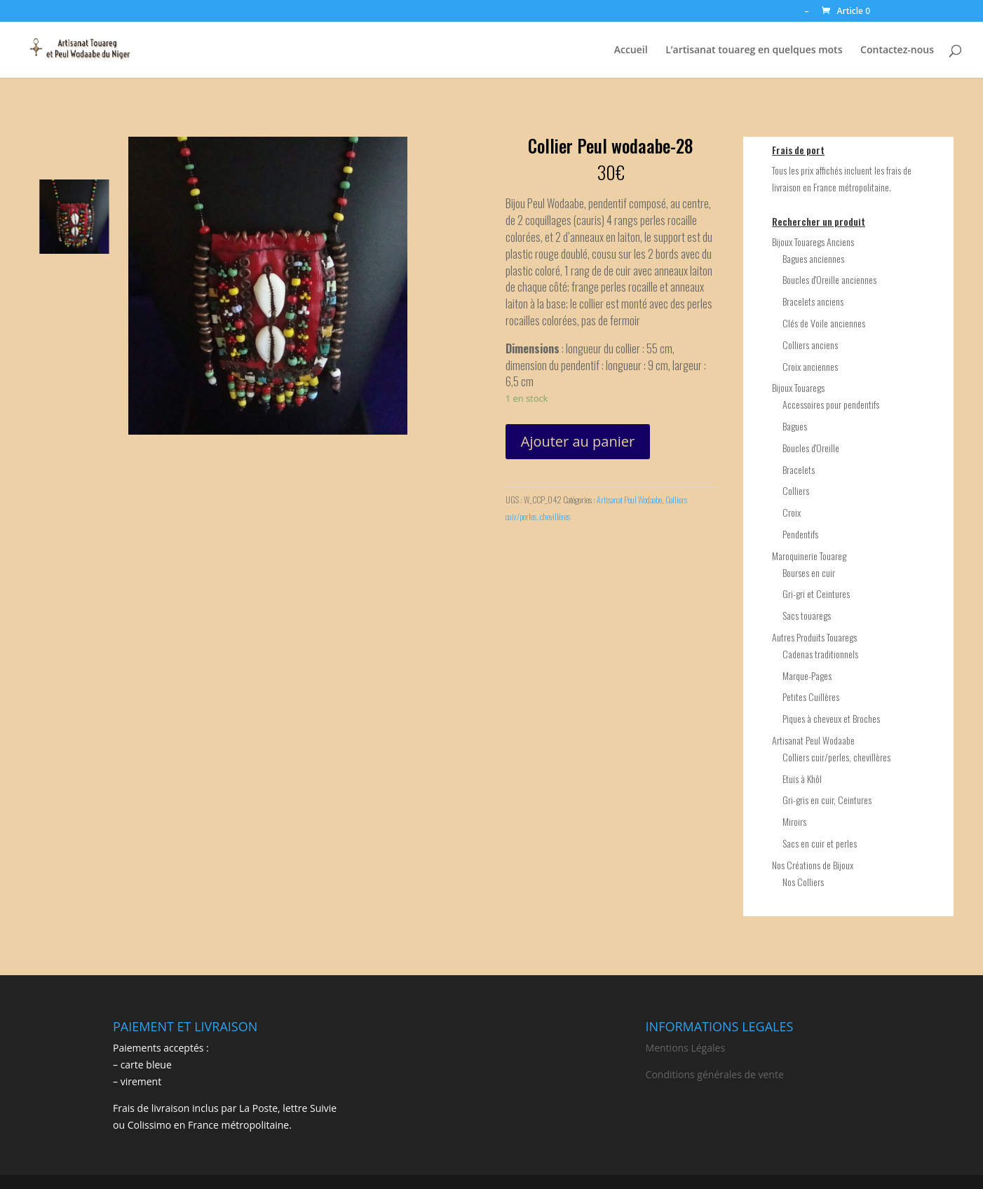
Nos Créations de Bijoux (812, 864)
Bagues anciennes (813, 258)
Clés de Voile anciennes (823, 322)
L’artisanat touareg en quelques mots (753, 50)
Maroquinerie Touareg (809, 555)
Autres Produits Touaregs (814, 637)
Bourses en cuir (808, 572)
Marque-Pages (807, 675)
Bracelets (798, 469)
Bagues (794, 426)
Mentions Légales (686, 1047)
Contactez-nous (897, 50)
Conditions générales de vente (715, 1074)
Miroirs (794, 821)
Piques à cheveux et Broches (831, 718)
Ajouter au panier (578, 441)
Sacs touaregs (806, 615)
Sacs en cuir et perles (819, 843)
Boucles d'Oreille (810, 447)
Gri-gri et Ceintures (816, 593)
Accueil (631, 50)
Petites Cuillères (810, 696)
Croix (791, 512)
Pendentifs (800, 533)
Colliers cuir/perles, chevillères (836, 756)
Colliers (795, 490)
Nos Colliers (803, 881)
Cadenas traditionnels (820, 653)
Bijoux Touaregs (798, 387)
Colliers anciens (810, 344)
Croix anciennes (810, 366)
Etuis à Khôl (802, 778)
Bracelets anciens (812, 301)
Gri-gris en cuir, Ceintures (827, 799)
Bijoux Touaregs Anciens (813, 241)
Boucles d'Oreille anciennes (829, 279)
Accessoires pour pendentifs (830, 404)
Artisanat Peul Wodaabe (629, 499)
